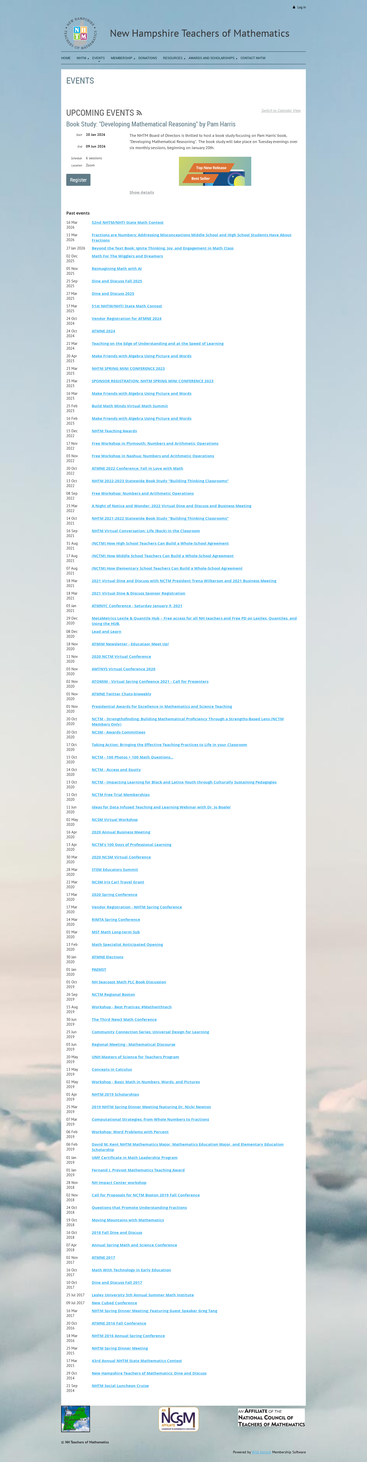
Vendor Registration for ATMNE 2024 (127, 318)
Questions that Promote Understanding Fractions (139, 1207)
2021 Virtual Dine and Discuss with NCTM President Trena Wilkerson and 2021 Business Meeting (184, 580)
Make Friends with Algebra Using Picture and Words (141, 356)
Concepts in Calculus (112, 1069)
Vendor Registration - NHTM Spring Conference (137, 907)
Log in (301, 7)
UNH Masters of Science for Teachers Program (135, 1057)
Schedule (76, 158)
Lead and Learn (106, 631)
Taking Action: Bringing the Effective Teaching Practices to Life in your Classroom (169, 744)
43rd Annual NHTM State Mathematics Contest (137, 1360)
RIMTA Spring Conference (116, 919)
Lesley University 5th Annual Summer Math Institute (143, 1295)
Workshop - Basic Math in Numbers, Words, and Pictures (146, 1082)
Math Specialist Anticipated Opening (127, 944)
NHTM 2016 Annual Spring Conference (128, 1335)
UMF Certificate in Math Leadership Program (135, 1157)
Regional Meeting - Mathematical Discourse (133, 1044)
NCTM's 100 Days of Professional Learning (131, 844)
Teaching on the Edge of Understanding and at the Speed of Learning (158, 343)
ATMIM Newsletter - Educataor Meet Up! (130, 644)
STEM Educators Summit (115, 869)
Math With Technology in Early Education (131, 1270)
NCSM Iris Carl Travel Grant (118, 882)
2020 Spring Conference (114, 894)
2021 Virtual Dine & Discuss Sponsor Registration (138, 593)
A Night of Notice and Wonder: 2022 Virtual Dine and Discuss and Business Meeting (171, 505)
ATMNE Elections (107, 957)
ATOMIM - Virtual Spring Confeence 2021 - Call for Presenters (150, 681)
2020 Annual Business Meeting (121, 832)
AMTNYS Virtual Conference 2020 (123, 669)
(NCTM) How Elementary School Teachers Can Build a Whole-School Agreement (167, 568)
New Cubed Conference (114, 1303)
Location (76, 165)
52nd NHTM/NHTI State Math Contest (128, 222)
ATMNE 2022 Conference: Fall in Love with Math (137, 468)
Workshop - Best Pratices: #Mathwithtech (132, 1007)
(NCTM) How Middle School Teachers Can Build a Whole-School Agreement (163, 555)
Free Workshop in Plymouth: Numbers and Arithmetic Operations (155, 443)
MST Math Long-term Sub (116, 932)
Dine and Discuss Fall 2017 (117, 1282)
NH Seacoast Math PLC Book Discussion (129, 982)
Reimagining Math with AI (117, 268)
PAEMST (99, 969)
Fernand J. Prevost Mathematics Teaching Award (138, 1170)
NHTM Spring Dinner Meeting (120, 1348)
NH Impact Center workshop (119, 1182)
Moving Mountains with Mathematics (128, 1220)
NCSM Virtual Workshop (115, 819)
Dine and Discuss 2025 (113, 293)
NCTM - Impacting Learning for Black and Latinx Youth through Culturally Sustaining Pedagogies (184, 782)
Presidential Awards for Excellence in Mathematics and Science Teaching (162, 706)
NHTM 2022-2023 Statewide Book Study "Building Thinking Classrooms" (160, 481)
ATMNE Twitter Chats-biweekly (121, 694)
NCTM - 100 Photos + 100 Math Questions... (132, 757)
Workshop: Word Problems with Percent (130, 1131)
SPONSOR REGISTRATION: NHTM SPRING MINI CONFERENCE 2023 (153, 381)
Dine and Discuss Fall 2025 (117, 281)
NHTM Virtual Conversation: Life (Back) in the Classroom (146, 530)
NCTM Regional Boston (113, 994)
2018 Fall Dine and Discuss (117, 1232)
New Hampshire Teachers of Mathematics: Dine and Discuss (149, 1373)
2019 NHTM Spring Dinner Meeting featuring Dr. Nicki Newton (151, 1106)
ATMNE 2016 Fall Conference (119, 1323)
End (79, 146)
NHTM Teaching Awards (114, 431)
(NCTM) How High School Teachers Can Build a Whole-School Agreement (160, 543)
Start (79, 135)
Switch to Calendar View (281, 110)
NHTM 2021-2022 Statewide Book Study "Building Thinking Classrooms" (160, 518)
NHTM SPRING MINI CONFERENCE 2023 (128, 368)
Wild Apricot (261, 1452)
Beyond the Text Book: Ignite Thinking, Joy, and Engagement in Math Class (162, 248)
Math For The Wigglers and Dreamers (127, 256)
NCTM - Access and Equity (116, 769)
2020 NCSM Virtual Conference (121, 857)
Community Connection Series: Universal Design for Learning (150, 1032)
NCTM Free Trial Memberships (121, 794)
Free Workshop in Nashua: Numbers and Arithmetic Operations (153, 456)
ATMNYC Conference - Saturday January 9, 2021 (137, 605)
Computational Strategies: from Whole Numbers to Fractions (150, 1119)
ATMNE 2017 (103, 1257)
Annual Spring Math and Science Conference (134, 1245)
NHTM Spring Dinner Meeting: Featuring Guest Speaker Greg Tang (154, 1310)
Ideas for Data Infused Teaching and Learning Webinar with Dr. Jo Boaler (161, 807)
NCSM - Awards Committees (118, 732)
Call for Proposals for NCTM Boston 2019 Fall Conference (146, 1195)
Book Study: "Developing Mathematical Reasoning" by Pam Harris (150, 124)
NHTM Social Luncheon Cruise (120, 1385)
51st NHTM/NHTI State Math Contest (127, 306)
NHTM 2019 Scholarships (115, 1094)
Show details (141, 192)
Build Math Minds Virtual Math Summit (130, 406)
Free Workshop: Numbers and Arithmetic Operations (143, 493)
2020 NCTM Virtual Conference (121, 656)
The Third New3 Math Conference (124, 1019)
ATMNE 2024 (103, 331)
